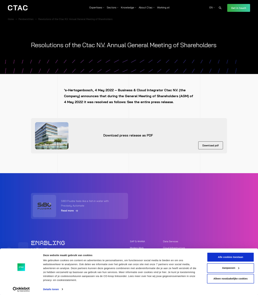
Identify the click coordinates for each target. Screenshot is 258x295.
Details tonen (51, 288)
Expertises (96, 7)
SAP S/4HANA (137, 241)
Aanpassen (230, 267)
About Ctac (146, 7)
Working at (163, 7)
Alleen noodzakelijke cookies (230, 278)
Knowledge (127, 7)
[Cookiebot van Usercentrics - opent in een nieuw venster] (21, 288)
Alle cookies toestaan (230, 256)
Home (11, 19)
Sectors (111, 7)
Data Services (170, 241)
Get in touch (238, 8)
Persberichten (26, 19)
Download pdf (210, 145)
